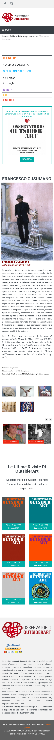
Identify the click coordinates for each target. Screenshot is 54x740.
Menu (8, 30)
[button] (27, 221)
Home (5, 36)
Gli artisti (34, 36)
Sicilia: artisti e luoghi (19, 36)
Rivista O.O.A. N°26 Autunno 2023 (13, 601)
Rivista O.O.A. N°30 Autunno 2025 (13, 526)
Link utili (9, 100)
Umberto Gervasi (36, 442)
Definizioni (10, 57)
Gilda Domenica (10, 442)
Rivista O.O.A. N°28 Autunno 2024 (13, 563)
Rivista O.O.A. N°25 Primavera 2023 (40, 601)
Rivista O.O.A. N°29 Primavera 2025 (40, 526)
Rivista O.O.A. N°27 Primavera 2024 (40, 563)
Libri (6, 94)
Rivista (7, 89)
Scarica (27, 159)
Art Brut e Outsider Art (17, 64)
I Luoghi (9, 83)
